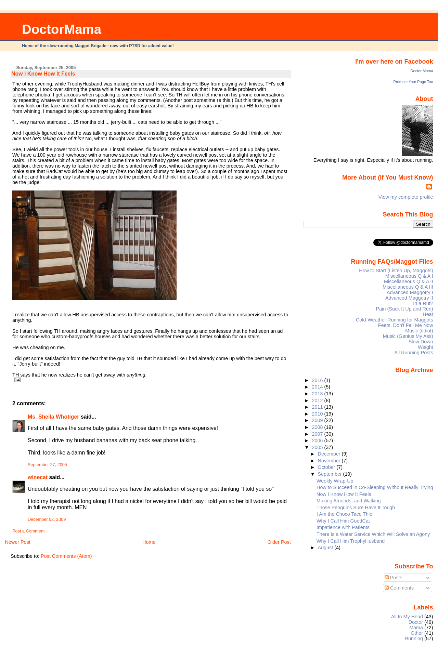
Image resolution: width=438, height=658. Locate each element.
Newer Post (17, 542)
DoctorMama (61, 29)
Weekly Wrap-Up (335, 481)
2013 (318, 393)
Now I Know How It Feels (43, 74)
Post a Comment (28, 531)
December (330, 454)
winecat (38, 477)
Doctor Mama (422, 71)
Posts (393, 577)
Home (148, 542)
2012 (318, 400)
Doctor (416, 622)
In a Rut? (423, 303)
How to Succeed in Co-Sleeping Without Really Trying (375, 487)
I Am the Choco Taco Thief (345, 514)
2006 (318, 440)
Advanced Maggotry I (410, 292)
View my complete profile (405, 197)
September (330, 474)
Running (414, 638)
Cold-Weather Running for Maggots (394, 320)
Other (417, 633)
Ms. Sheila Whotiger (53, 417)
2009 (318, 420)
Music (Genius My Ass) (408, 336)
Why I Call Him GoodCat (343, 521)
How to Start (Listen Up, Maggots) (396, 270)
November (330, 460)
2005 (318, 447)
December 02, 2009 (47, 519)
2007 (318, 434)
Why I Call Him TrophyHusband (351, 541)
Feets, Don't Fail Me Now (405, 325)
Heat (428, 314)
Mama (416, 627)
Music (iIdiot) (419, 330)
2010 (318, 414)
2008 (318, 427)
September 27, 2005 (47, 464)
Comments (399, 588)
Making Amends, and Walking (349, 500)
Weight (425, 347)
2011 (318, 407)
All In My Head (407, 616)
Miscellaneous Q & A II (408, 281)
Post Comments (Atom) (66, 556)
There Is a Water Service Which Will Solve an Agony (373, 534)
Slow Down (421, 341)
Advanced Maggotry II (409, 298)
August (326, 547)
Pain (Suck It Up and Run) (404, 309)
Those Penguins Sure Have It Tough (356, 507)
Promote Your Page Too (413, 82)
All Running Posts (413, 352)
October (327, 467)
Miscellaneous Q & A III (408, 287)
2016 (318, 380)
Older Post (279, 542)
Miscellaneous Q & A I (409, 276)
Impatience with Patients (343, 527)
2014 (318, 387)
